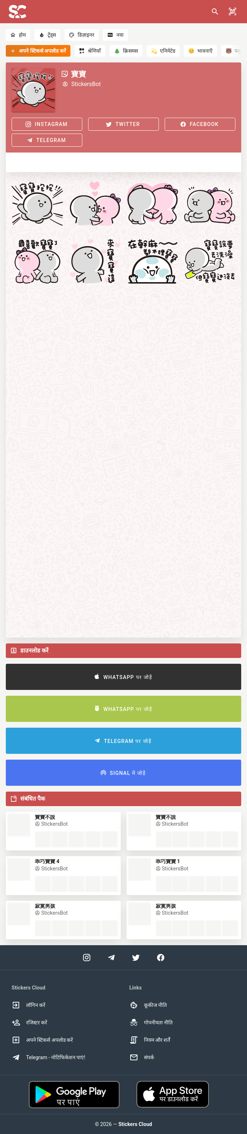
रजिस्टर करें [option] (29, 1022)
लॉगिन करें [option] (28, 1005)
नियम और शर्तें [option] (149, 1040)
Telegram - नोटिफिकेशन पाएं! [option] (48, 1057)
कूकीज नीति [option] (148, 1005)
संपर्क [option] (141, 1057)
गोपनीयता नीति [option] (151, 1022)
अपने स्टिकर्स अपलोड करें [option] (42, 1040)
